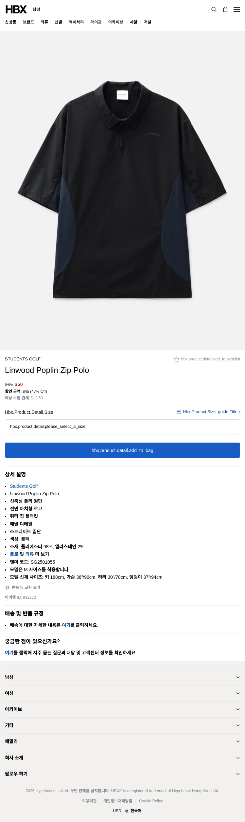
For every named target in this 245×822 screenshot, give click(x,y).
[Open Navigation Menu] (237, 9)
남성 (36, 9)
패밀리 (11, 741)
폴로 (14, 554)
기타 (9, 725)
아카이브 (13, 709)
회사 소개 (14, 757)
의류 (29, 554)
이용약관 (89, 801)
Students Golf (23, 358)
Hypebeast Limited (52, 791)
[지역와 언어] (122, 811)
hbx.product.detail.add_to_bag (122, 450)
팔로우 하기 (16, 773)
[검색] (214, 9)
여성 (9, 693)
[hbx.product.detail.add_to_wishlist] (207, 361)
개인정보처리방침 (117, 801)
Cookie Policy (151, 801)
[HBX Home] (16, 9)
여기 (66, 625)
